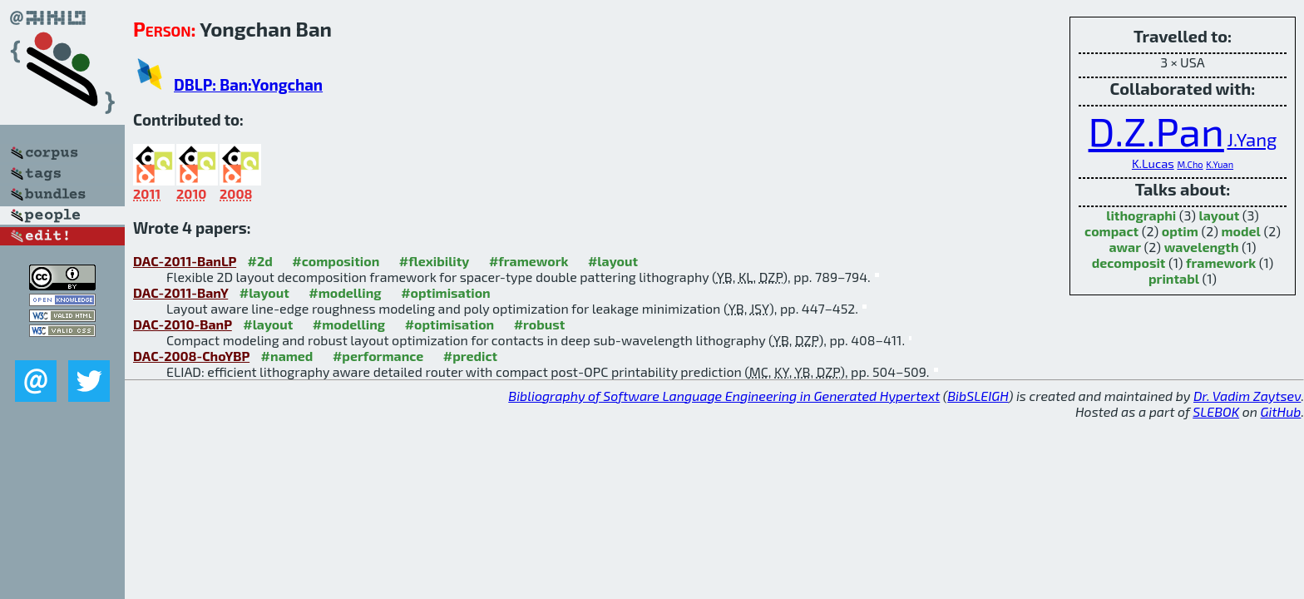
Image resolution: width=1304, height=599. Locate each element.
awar (1125, 247)
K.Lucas (1153, 163)
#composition (335, 261)
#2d (260, 261)
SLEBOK (1216, 411)
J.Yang (1252, 139)
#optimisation (446, 292)
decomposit (1129, 262)
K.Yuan (1219, 164)
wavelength (1201, 247)
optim (1180, 231)
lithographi (1141, 215)
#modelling (345, 292)
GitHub (1281, 411)
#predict (470, 356)
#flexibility (434, 261)
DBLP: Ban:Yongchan (248, 84)
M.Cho (1190, 164)
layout (1218, 215)
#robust (540, 324)
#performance (378, 356)
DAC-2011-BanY (180, 292)
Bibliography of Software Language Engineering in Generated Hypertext (724, 395)
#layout (613, 261)
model (1240, 231)
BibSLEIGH (977, 395)
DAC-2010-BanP (182, 324)
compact (1111, 231)
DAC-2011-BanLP (184, 261)
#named (287, 356)
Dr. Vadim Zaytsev (1247, 395)
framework (1221, 262)
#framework (529, 261)
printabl (1173, 278)
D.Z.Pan (1156, 130)
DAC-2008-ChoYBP (191, 356)
